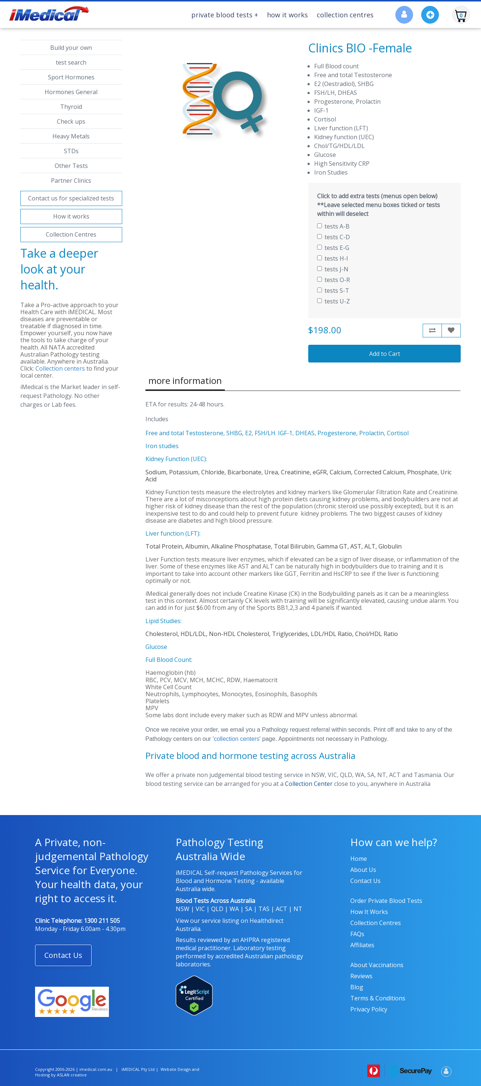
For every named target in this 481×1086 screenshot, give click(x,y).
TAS (263, 909)
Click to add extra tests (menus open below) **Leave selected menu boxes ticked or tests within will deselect (378, 205)
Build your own (71, 48)
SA (248, 909)
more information (185, 380)
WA (234, 909)
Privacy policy (368, 1009)
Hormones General (71, 92)
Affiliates (362, 945)
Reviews (361, 976)
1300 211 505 (102, 921)
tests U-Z (333, 301)
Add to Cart (384, 354)
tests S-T (333, 290)
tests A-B (333, 226)
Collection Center (309, 784)
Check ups (71, 121)
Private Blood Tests (224, 14)
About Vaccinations (376, 965)
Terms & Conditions (377, 998)
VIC (200, 909)
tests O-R (333, 280)
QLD (217, 909)
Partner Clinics (71, 180)
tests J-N (332, 269)
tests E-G (333, 248)
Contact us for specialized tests (71, 198)
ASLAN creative (72, 1075)
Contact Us (63, 955)
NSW (182, 909)
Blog (356, 987)
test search (71, 62)
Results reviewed (199, 940)
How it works (71, 216)
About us (363, 870)
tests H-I (332, 258)
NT (297, 909)
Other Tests (71, 166)
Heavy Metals (71, 136)
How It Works (287, 14)
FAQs (357, 934)
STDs (71, 151)
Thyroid (71, 107)
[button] (63, 955)
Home (358, 859)
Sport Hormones (71, 77)
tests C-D (333, 237)
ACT (281, 909)
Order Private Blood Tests (386, 901)
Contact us (365, 881)
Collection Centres (345, 14)
